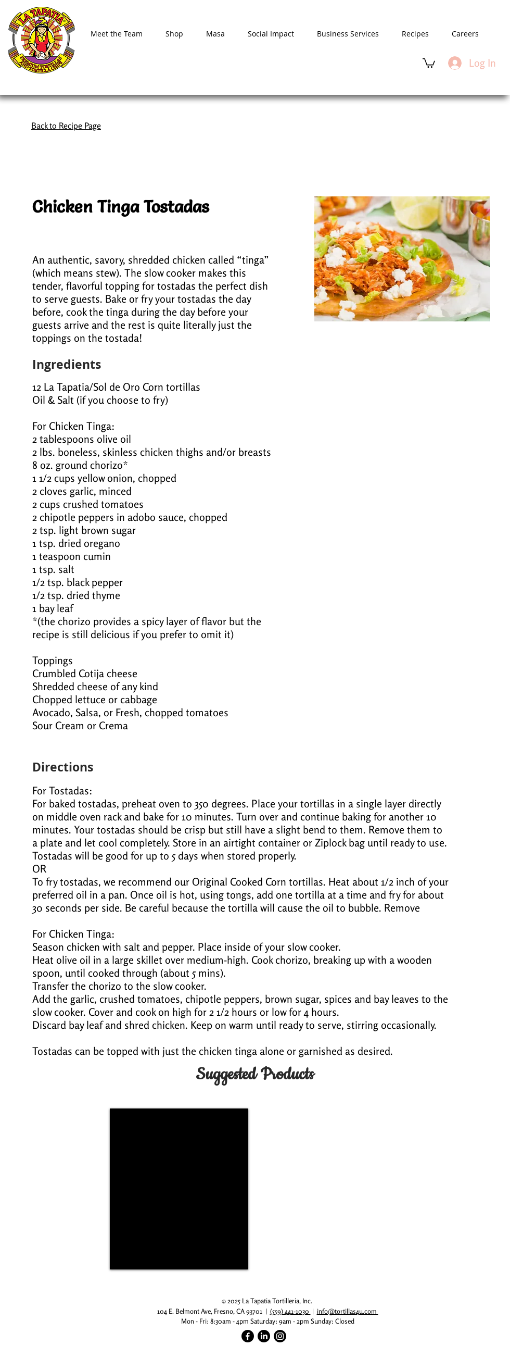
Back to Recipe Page (66, 125)
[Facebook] (247, 1336)
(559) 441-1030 (290, 1311)
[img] (179, 1188)
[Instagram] (280, 1336)
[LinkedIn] (264, 1336)
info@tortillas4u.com (347, 1311)
